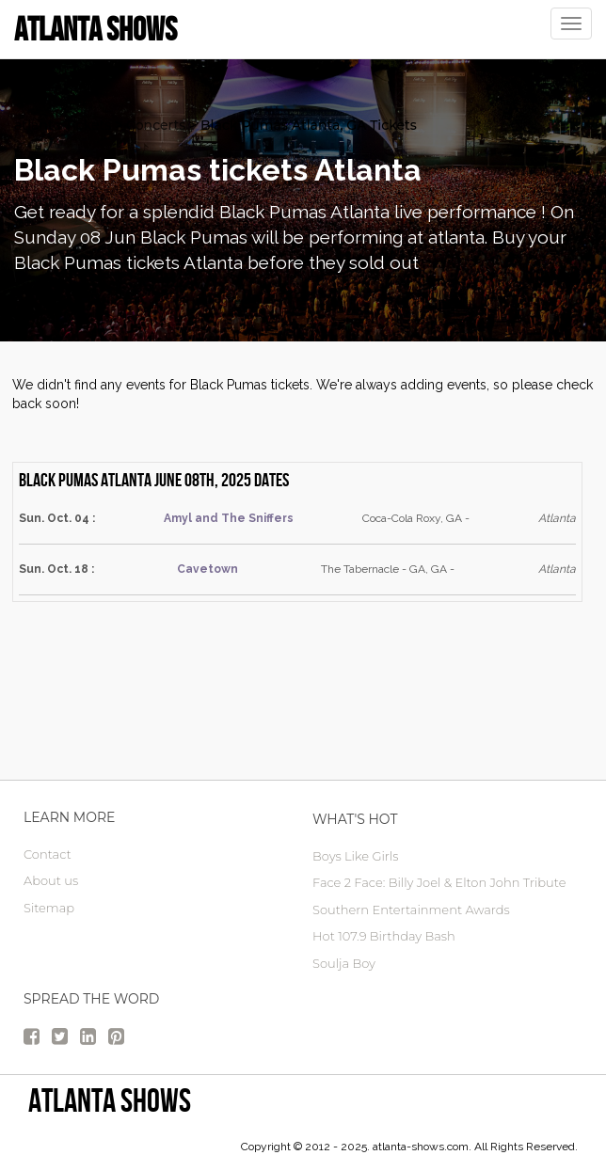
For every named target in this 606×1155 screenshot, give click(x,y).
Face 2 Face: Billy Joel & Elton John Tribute (439, 882)
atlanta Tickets (62, 125)
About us (51, 880)
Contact (48, 854)
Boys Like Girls (355, 855)
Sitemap (49, 907)
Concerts (155, 125)
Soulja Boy (343, 963)
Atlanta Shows (109, 1100)
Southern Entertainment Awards (411, 909)
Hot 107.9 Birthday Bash (383, 935)
